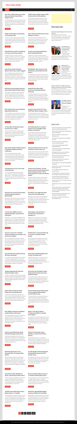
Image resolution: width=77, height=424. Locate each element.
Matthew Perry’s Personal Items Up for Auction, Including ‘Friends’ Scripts (38, 234)
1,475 (29, 413)
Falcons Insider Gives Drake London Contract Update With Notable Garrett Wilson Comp (38, 292)
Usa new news (13, 4)
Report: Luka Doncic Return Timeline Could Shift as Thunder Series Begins (37, 313)
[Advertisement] (61, 18)
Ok (65, 422)
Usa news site (57, 27)
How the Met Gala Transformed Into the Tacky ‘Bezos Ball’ (66, 48)
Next (33, 413)
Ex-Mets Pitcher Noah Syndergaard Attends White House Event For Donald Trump (38, 353)
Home (7, 9)
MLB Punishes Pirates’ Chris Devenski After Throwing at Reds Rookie (14, 353)
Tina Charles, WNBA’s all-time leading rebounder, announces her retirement (14, 213)
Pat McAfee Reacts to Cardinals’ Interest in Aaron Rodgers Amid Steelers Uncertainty (37, 128)
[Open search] (71, 9)
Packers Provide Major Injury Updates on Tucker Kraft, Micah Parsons (37, 333)
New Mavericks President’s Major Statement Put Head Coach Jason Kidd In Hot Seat (37, 272)
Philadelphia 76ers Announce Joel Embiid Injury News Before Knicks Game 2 (37, 70)
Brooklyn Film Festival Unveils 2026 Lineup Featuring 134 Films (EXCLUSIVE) (15, 194)
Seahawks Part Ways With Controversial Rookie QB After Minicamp (37, 90)
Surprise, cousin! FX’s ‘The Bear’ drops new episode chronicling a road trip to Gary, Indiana (15, 234)
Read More (7, 28)
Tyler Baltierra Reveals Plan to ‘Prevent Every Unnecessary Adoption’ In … (36, 213)
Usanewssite (54, 34)
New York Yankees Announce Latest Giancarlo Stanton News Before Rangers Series (15, 16)
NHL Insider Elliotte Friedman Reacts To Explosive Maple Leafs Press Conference (15, 149)
